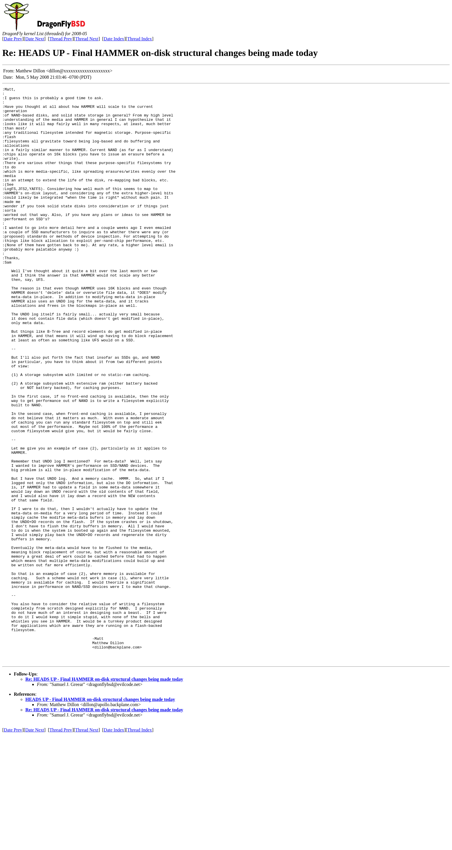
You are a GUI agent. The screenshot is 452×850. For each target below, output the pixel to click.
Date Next (34, 38)
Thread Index (139, 38)
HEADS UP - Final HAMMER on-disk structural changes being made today (100, 814)
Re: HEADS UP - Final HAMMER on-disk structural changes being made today (104, 794)
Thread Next (86, 38)
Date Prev (13, 38)
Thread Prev (60, 38)
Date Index (114, 38)
